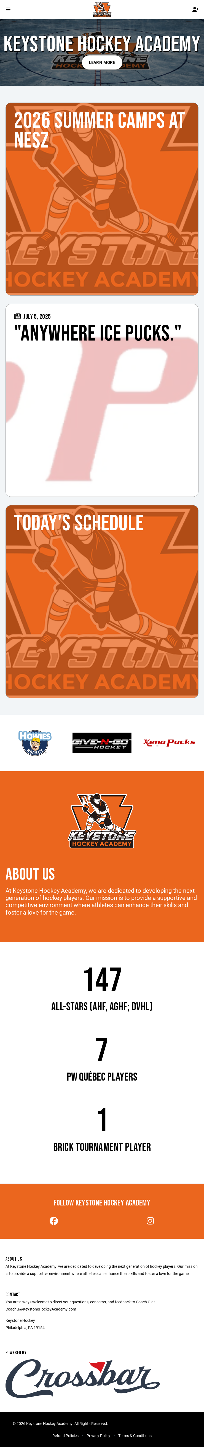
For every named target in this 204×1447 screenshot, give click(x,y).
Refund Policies (65, 1435)
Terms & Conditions (135, 1435)
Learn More (102, 62)
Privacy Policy (98, 1435)
